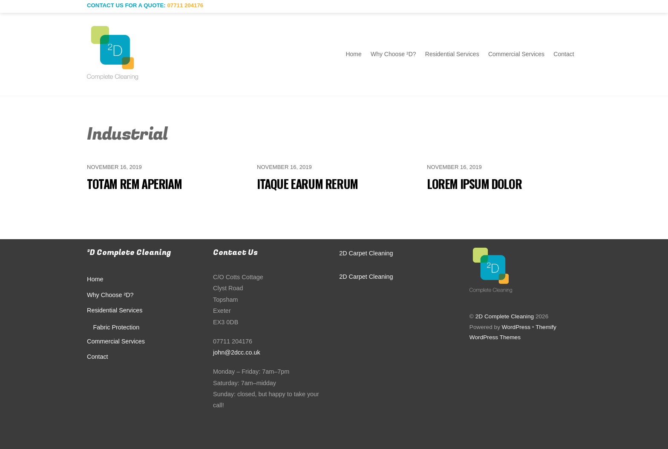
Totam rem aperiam (134, 183)
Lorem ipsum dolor (474, 183)
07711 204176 (185, 5)
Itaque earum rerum (307, 183)
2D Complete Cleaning (504, 316)
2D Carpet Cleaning (366, 253)
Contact (563, 54)
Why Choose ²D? (393, 54)
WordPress (516, 327)
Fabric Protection (116, 327)
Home (353, 54)
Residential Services (452, 54)
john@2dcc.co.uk (236, 352)
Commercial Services (516, 54)
